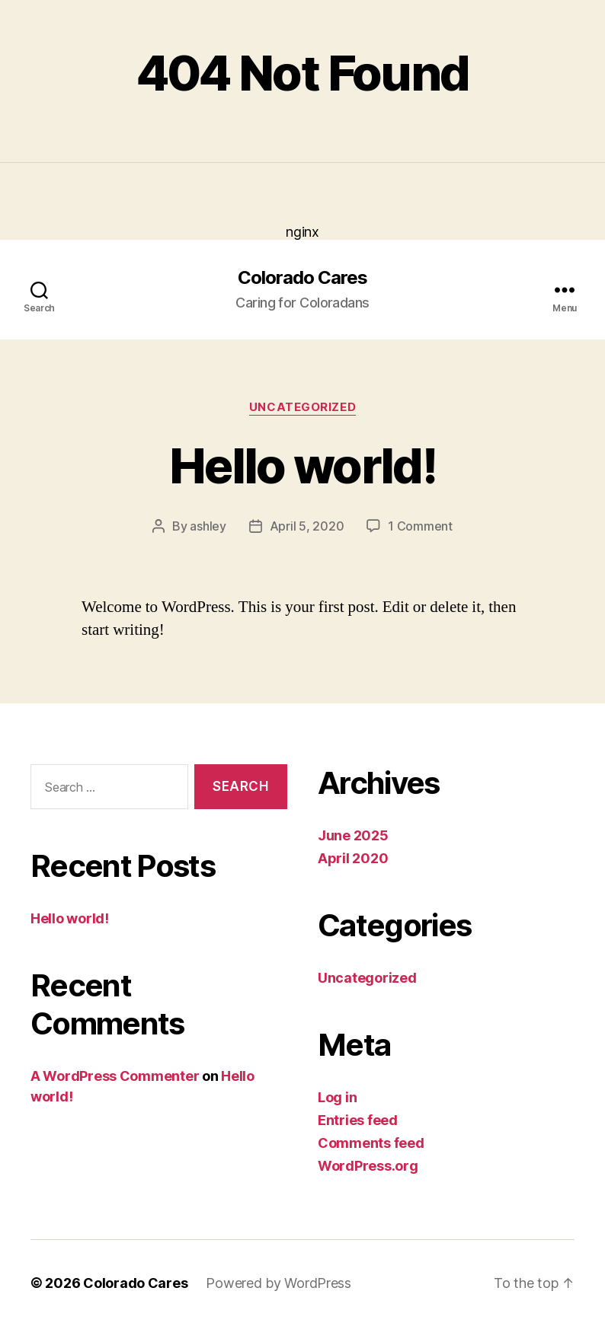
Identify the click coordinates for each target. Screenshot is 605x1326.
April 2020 (353, 858)
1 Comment (420, 526)
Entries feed (358, 1120)
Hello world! (302, 465)
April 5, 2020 (307, 526)
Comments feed (371, 1143)
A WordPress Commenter (114, 1076)
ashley (208, 526)
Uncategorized (302, 407)
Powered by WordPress (278, 1283)
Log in (337, 1097)
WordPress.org (368, 1166)
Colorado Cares (302, 278)
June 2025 (353, 835)
